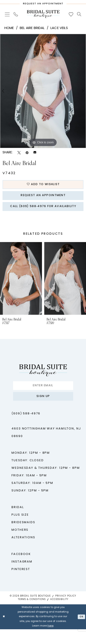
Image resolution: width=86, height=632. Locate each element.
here (50, 628)
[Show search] (79, 14)
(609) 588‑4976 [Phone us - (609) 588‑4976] (25, 416)
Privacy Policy (65, 598)
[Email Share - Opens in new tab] (34, 153)
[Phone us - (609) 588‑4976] (16, 14)
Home (9, 28)
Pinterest (20, 572)
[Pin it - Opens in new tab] (27, 153)
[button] (7, 14)
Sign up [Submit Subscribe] (43, 398)
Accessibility (59, 602)
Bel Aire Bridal (32, 28)
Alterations (23, 540)
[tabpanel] (43, 91)
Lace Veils (59, 28)
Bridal (17, 510)
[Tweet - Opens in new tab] (19, 153)
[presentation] (21, 280)
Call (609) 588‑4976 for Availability (43, 207)
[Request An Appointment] (43, 2)
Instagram (21, 564)
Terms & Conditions (32, 602)
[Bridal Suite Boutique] (43, 14)
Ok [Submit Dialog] (81, 619)
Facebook (21, 556)
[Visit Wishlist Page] (71, 14)
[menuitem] (7, 14)
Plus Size (20, 517)
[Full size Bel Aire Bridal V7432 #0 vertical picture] (43, 91)
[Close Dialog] (4, 619)
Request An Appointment (43, 196)
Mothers (19, 532)
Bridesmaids (23, 525)
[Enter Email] (43, 387)
